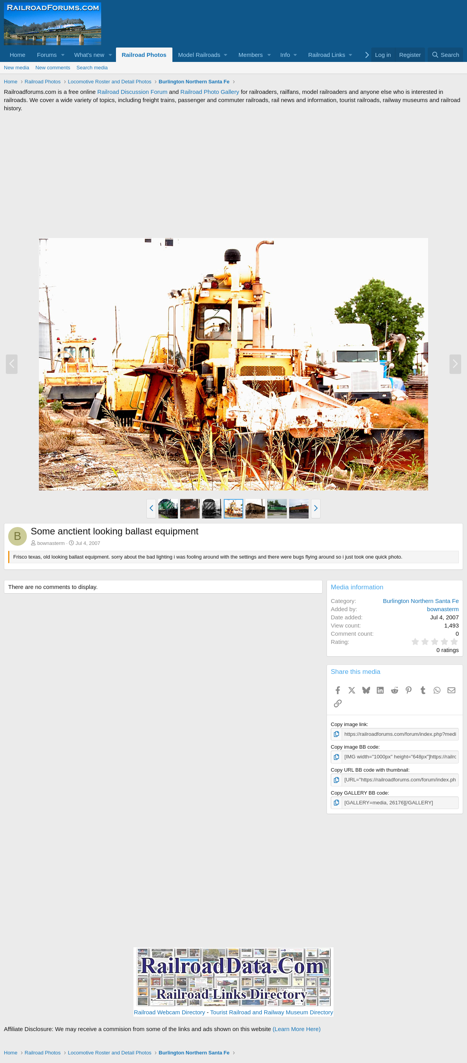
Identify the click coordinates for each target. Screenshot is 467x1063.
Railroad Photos (144, 54)
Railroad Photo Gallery (210, 91)
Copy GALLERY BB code (359, 792)
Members (251, 54)
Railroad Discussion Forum (132, 91)
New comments (52, 68)
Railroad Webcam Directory (169, 1011)
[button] (63, 55)
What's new (89, 54)
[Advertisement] (233, 174)
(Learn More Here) (297, 1028)
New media (16, 68)
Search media (92, 68)
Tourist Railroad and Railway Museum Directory (271, 1011)
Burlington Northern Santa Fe (421, 601)
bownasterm (51, 543)
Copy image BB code (354, 747)
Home (17, 54)
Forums (47, 54)
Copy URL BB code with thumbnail (369, 769)
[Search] (445, 55)
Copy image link (349, 724)
